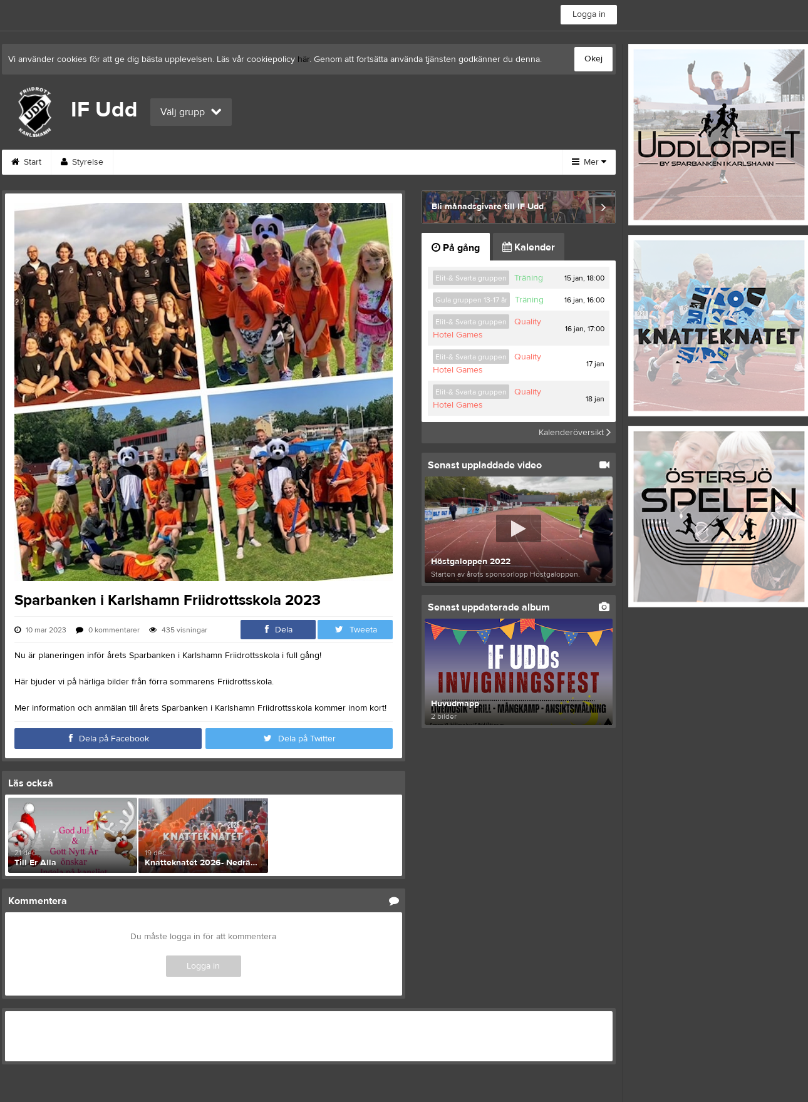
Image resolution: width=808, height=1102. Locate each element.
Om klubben (260, 162)
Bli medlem (396, 162)
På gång (456, 248)
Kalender (528, 247)
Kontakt (329, 162)
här (303, 59)
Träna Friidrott (474, 162)
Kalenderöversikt (575, 432)
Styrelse (82, 162)
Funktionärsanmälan (167, 162)
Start (26, 162)
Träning (528, 278)
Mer (589, 162)
